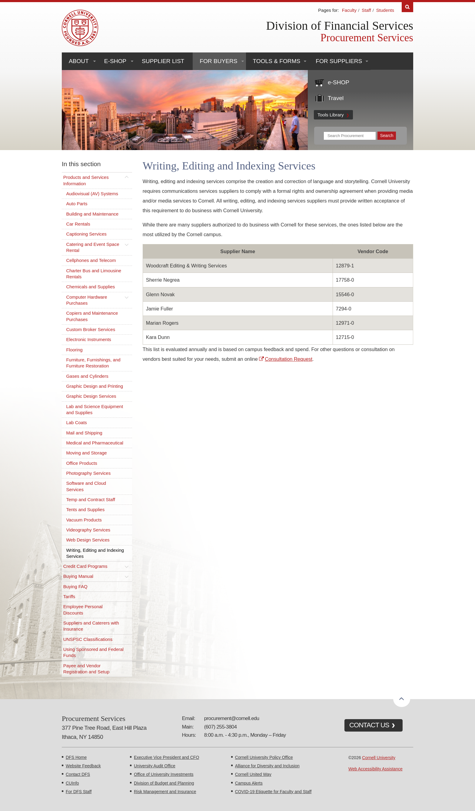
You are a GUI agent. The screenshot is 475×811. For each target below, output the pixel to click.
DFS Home (76, 757)
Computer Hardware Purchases (86, 300)
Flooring (74, 349)
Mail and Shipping (84, 432)
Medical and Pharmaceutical (94, 442)
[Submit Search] (386, 136)
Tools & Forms (277, 61)
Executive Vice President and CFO (166, 757)
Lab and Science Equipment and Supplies (94, 409)
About (79, 61)
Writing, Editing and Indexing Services (95, 553)
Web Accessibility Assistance (375, 768)
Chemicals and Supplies (90, 286)
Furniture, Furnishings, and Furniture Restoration (93, 362)
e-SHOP (115, 61)
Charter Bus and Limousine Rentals (93, 273)
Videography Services (88, 529)
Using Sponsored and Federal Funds (93, 652)
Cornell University (378, 757)
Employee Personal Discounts (83, 609)
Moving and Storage (86, 452)
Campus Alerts (249, 783)
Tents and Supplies (85, 509)
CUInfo (72, 783)
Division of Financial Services (339, 25)
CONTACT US (369, 725)
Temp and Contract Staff (90, 499)
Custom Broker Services (90, 329)
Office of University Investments (164, 774)
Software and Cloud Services (86, 486)
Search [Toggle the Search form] (407, 7)
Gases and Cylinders (87, 376)
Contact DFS (78, 774)
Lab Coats (76, 422)
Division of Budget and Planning (164, 783)
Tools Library (330, 114)
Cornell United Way (253, 774)
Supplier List (163, 61)
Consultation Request (288, 359)
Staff (366, 10)
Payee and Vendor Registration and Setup (86, 668)
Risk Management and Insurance (165, 791)
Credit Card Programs (85, 566)
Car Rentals (78, 223)
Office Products (81, 463)
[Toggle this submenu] (126, 177)
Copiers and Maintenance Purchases (92, 316)
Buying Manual (78, 576)
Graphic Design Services (91, 396)
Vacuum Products (83, 519)
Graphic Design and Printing (94, 386)
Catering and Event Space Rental (92, 247)
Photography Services (88, 473)
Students (385, 10)
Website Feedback (83, 765)
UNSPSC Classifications (88, 639)
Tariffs (69, 596)
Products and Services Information (86, 180)
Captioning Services (86, 233)
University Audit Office (154, 765)
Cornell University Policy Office (264, 757)
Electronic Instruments (88, 339)
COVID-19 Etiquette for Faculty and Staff (273, 791)
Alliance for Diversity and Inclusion (267, 765)
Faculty (349, 10)
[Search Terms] (350, 136)
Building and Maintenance (92, 213)
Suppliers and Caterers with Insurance (91, 626)
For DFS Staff (78, 791)
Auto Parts (76, 203)
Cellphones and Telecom (91, 260)
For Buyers (218, 61)
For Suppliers (339, 61)
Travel (336, 98)
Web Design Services (87, 539)
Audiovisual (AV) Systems (92, 193)
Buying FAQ (75, 586)
